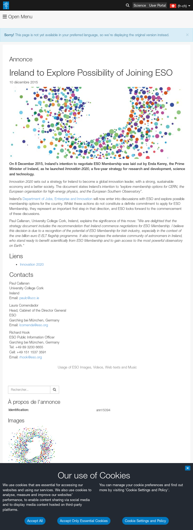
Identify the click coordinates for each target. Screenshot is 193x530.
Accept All (35, 521)
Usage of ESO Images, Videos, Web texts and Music (97, 367)
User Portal (157, 5)
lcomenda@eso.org (33, 325)
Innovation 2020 (32, 264)
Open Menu (17, 16)
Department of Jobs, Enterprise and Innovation (57, 199)
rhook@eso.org (30, 357)
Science (140, 5)
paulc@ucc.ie (29, 298)
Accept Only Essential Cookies (84, 521)
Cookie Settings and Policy (145, 521)
